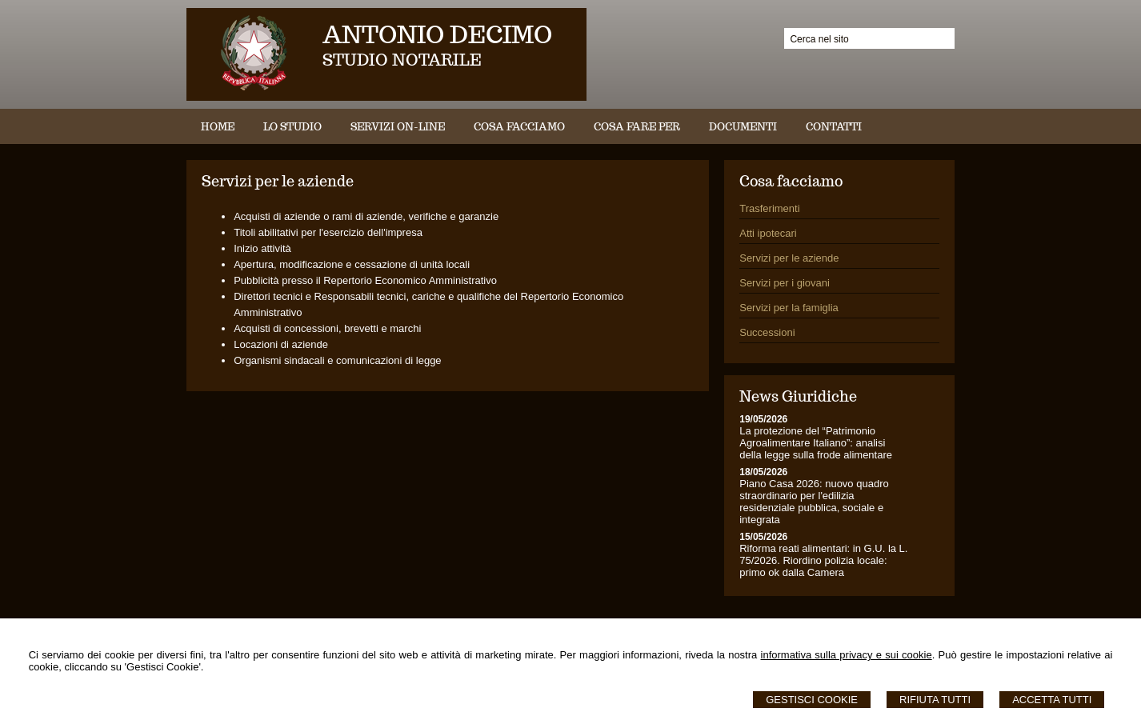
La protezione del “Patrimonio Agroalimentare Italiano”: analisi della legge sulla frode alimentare (815, 443)
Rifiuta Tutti (935, 700)
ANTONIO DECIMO (437, 34)
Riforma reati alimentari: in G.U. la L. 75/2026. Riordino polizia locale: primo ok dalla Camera (823, 560)
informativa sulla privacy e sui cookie (846, 655)
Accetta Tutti (1051, 700)
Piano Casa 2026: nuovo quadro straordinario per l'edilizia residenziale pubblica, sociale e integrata (813, 502)
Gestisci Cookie (812, 700)
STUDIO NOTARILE (402, 60)
